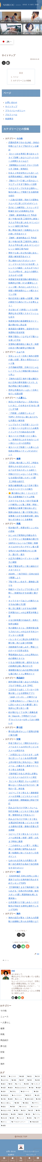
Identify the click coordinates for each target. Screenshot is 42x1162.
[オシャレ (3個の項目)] (19, 1099)
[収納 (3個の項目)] (37, 1091)
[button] (8, 63)
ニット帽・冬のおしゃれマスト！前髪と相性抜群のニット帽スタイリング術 (23, 290)
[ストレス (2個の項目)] (36, 1106)
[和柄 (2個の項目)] (13, 1106)
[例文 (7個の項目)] (30, 1076)
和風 (18, 524)
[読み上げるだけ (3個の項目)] (21, 1087)
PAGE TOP (21, 1136)
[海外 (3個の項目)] (4, 1091)
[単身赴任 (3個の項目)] (5, 1095)
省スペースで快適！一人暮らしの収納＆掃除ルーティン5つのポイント (23, 451)
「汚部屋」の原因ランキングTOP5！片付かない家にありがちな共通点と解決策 (23, 417)
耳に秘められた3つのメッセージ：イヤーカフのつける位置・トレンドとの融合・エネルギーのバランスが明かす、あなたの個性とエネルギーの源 (23, 268)
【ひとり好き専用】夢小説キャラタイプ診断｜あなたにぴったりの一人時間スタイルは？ (23, 157)
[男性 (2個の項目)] (38, 1110)
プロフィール (11, 115)
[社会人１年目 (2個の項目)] (6, 1110)
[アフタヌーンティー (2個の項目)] (20, 1122)
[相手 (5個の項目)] (22, 1080)
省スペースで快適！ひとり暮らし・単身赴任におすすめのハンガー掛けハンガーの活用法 (23, 439)
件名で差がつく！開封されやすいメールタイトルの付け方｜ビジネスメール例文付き (23, 747)
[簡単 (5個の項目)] (30, 1080)
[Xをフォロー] (19, 946)
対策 (18, 739)
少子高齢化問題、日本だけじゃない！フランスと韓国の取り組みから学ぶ (23, 371)
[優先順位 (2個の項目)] (5, 1114)
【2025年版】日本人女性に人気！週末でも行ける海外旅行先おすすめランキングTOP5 (23, 879)
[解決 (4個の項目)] (10, 1087)
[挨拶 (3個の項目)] (38, 1087)
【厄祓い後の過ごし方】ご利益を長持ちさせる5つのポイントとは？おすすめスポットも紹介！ (23, 466)
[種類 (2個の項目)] (21, 1125)
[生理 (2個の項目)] (31, 1110)
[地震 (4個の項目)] (3, 1087)
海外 (18, 914)
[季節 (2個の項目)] (16, 1110)
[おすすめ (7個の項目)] (5, 1080)
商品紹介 (20, 678)
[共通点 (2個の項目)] (26, 1103)
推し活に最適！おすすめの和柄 (22, 608)
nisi (13, 971)
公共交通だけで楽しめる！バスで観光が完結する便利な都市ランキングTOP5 (23, 906)
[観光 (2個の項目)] (4, 1106)
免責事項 (9, 119)
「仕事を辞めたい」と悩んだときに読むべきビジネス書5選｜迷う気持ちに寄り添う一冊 (23, 705)
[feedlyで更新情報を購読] (23, 946)
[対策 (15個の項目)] (4, 1076)
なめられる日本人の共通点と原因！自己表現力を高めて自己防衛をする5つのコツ (23, 864)
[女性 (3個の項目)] (38, 1095)
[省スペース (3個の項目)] (26, 1091)
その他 (19, 138)
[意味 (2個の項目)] (29, 1118)
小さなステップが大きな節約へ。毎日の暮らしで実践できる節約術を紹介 (23, 192)
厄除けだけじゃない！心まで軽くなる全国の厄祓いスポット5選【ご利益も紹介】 (23, 478)
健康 (18, 459)
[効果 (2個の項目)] (12, 1118)
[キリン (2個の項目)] (5, 1122)
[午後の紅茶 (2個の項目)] (35, 1122)
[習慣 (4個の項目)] (26, 1084)
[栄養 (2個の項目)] (13, 1114)
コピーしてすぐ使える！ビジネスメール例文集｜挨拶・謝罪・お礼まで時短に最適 (23, 838)
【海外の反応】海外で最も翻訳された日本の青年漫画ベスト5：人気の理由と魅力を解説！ (23, 382)
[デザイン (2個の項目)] (36, 1103)
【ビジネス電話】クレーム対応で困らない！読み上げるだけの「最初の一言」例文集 (23, 785)
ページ (15, 77)
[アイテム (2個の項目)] (37, 1114)
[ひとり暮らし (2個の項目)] (6, 1103)
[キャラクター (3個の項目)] (17, 1095)
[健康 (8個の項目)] (22, 1076)
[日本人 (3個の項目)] (14, 1091)
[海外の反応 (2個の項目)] (29, 1099)
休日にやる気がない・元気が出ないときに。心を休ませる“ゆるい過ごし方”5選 (23, 405)
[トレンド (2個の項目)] (21, 1118)
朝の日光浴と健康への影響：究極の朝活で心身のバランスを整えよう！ (23, 302)
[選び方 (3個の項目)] (29, 1095)
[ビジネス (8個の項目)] (13, 1076)
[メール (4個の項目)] (18, 1084)
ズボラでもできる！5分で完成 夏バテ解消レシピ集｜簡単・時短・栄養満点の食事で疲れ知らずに (23, 504)
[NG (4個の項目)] (11, 1084)
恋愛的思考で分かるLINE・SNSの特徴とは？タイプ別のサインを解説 (23, 146)
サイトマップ (11, 106)
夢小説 (19, 727)
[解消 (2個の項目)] (21, 1114)
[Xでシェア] (4, 63)
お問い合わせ (11, 102)
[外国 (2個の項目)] (38, 1099)
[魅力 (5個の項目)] (3, 1084)
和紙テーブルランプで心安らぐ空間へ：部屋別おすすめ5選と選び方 (23, 593)
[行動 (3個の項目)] (3, 1099)
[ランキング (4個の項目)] (36, 1084)
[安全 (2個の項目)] (23, 1110)
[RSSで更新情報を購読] (27, 946)
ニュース (20, 352)
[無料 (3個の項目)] (10, 1099)
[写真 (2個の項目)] (28, 1114)
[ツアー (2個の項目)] (38, 1118)
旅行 (18, 872)
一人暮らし (21, 398)
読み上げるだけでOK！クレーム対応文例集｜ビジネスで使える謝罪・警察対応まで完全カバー (23, 811)
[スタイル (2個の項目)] (24, 1106)
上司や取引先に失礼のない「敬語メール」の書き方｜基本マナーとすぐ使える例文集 (23, 766)
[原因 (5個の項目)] (38, 1080)
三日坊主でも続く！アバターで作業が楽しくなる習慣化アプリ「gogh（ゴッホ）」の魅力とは (23, 693)
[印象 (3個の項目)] (31, 1087)
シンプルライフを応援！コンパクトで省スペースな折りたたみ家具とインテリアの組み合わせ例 (23, 428)
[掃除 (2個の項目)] (18, 1103)
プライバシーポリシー (15, 111)
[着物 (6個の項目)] (14, 1080)
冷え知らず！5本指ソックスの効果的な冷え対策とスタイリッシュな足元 (23, 313)
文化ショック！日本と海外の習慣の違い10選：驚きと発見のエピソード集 (23, 360)
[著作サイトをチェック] (14, 946)
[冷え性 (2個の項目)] (4, 1118)
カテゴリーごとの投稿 (22, 81)
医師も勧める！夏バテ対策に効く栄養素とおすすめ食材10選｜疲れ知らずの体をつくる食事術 (23, 516)
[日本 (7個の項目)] (38, 1076)
